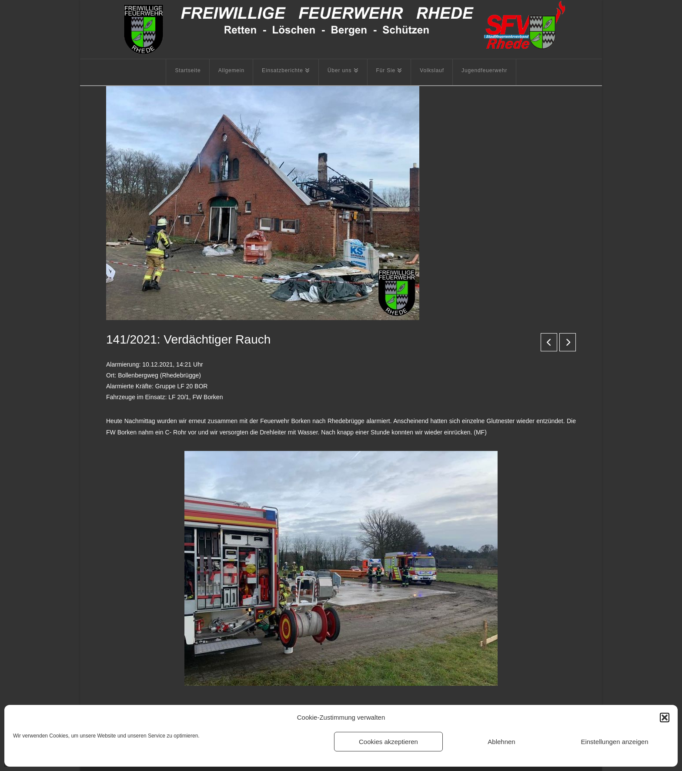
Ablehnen (501, 741)
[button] (664, 717)
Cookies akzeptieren (388, 741)
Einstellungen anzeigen (614, 741)
